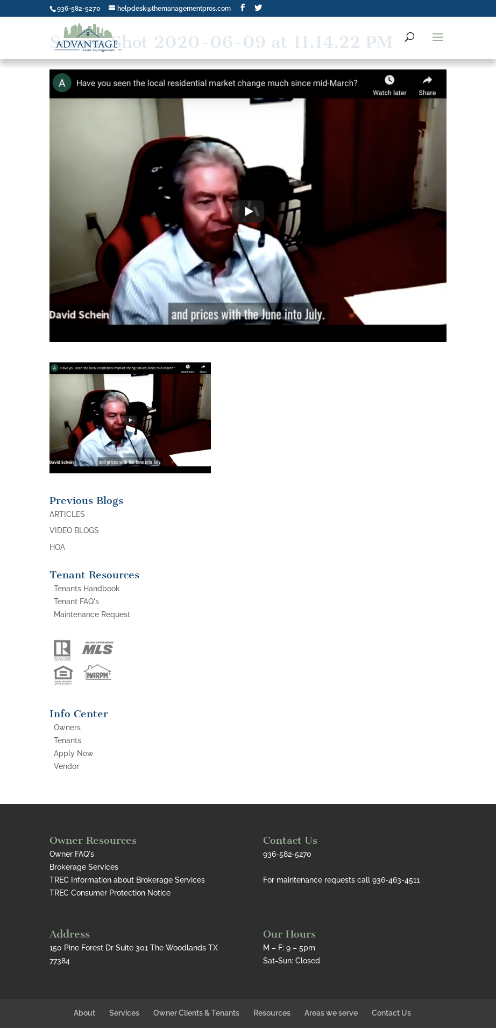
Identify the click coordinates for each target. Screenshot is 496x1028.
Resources (271, 1013)
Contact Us (391, 1013)
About (84, 1013)
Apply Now (74, 753)
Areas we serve (331, 1013)
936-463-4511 (396, 880)
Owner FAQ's (71, 854)
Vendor (66, 766)
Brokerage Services (83, 867)
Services (124, 1013)
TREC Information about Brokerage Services (127, 880)
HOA (57, 547)
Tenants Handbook (87, 588)
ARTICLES (67, 514)
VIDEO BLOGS (74, 530)
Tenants (67, 740)
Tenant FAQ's (76, 601)
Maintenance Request (92, 614)
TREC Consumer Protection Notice (110, 893)
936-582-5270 (78, 8)
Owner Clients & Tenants (196, 1013)
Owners (67, 727)
